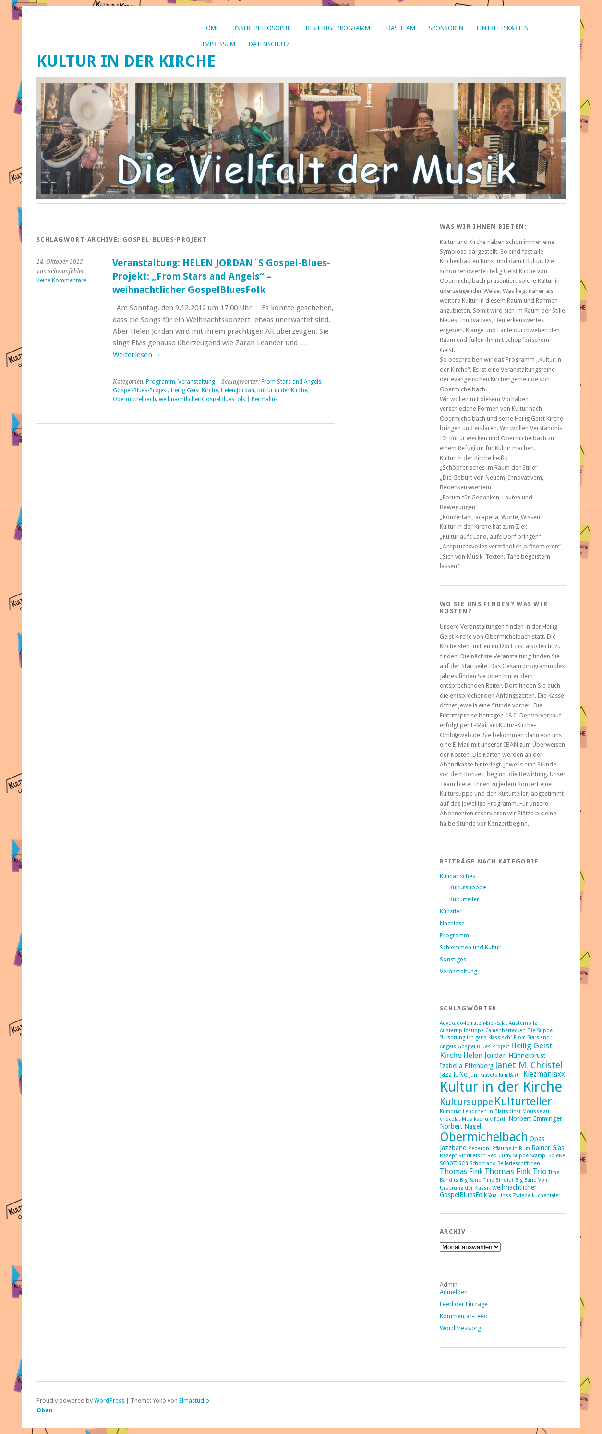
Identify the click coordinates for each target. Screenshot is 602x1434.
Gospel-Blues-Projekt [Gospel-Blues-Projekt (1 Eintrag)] (483, 1047)
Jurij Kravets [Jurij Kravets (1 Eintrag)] (483, 1075)
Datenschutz (269, 44)
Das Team (400, 28)
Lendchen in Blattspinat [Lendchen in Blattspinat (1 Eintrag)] (492, 1111)
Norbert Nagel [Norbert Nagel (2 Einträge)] (460, 1126)
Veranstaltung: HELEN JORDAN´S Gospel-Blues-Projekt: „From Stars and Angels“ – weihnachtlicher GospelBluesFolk (221, 276)
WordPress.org (460, 1328)
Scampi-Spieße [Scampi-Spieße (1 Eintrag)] (547, 1156)
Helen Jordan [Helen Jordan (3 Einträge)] (485, 1055)
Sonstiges (453, 959)
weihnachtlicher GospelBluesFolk (202, 399)
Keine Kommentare (61, 280)
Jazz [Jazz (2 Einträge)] (446, 1074)
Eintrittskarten (503, 28)
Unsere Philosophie (262, 28)
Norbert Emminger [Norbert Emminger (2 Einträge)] (535, 1118)
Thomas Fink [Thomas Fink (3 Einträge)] (461, 1171)
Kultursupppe (467, 887)
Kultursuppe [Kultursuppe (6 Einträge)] (466, 1101)
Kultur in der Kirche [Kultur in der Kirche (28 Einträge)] (501, 1087)
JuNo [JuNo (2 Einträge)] (460, 1074)
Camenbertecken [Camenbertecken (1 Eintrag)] (505, 1030)
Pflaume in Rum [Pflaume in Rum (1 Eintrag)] (511, 1148)
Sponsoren (446, 28)
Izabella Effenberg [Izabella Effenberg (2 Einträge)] (467, 1065)
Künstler (451, 911)
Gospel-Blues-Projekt (140, 390)
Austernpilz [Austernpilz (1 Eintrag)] (523, 1023)
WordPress (109, 1400)
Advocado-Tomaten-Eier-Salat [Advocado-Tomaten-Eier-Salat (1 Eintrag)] (473, 1023)
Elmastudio (194, 1400)
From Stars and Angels (291, 381)
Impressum (218, 44)
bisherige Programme (339, 28)
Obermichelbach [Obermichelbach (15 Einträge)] (484, 1137)
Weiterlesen (137, 355)
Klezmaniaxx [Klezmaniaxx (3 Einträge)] (544, 1074)
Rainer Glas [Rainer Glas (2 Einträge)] (547, 1148)
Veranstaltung (196, 381)
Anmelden (454, 1292)
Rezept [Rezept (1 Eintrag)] (448, 1156)
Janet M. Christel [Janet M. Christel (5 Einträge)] (529, 1065)
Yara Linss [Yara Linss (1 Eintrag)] (499, 1195)
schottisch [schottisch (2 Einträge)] (454, 1163)
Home (210, 28)
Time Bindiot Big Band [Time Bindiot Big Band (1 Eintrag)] (510, 1180)
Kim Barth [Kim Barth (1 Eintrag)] (510, 1075)
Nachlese (452, 923)
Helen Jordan (237, 390)
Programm (160, 381)
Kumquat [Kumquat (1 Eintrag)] (450, 1111)
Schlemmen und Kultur (470, 947)
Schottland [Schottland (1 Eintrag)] (483, 1163)
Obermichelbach (134, 399)
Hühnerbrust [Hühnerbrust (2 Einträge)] (526, 1055)
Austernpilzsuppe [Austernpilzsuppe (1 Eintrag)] (462, 1030)
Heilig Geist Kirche (194, 390)
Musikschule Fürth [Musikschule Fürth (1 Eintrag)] (484, 1119)
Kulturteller (464, 899)
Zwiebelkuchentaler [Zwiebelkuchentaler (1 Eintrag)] (536, 1195)
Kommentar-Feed (464, 1316)
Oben (44, 1410)
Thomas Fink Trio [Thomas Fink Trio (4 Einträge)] (515, 1171)
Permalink (265, 399)
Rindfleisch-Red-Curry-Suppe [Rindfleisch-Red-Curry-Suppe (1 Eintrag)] (493, 1156)
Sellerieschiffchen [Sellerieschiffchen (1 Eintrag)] (518, 1163)
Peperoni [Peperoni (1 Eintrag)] (479, 1148)
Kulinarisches (457, 876)
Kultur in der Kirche (126, 61)
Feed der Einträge (464, 1304)
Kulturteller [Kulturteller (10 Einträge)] (523, 1101)
